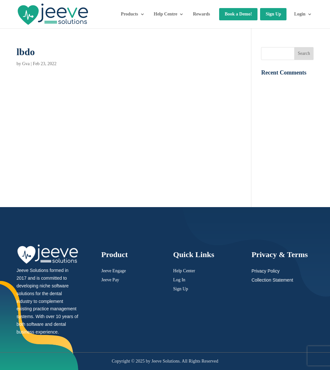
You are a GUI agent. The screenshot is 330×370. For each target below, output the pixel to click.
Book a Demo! (238, 14)
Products (129, 14)
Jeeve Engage (113, 270)
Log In (179, 279)
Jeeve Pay (110, 279)
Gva (26, 63)
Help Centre (165, 14)
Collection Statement (272, 280)
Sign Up (273, 14)
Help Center (184, 270)
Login (300, 14)
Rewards (201, 14)
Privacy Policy (265, 271)
